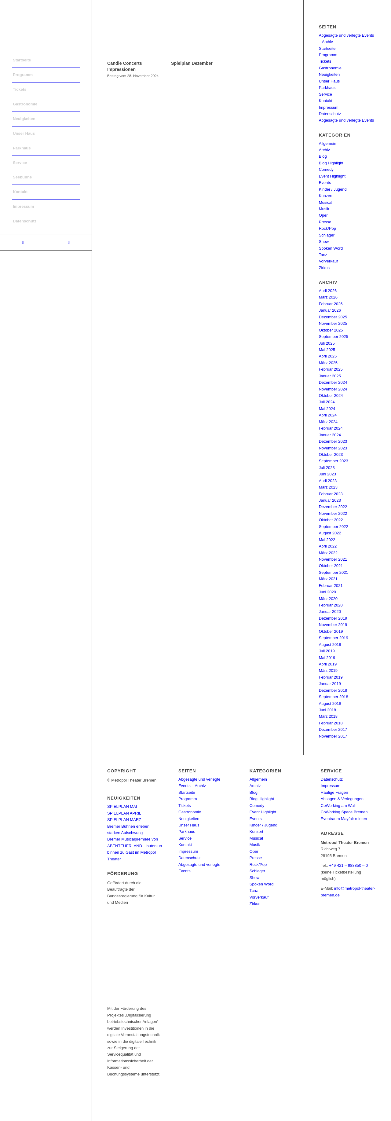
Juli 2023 (327, 467)
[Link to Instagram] (69, 242)
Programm (328, 55)
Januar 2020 (330, 611)
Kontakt (325, 100)
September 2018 (333, 696)
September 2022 (333, 526)
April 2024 (328, 415)
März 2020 (328, 598)
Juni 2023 (327, 474)
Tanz (323, 254)
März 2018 (328, 716)
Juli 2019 (327, 651)
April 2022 (328, 546)
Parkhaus (327, 87)
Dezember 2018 (333, 690)
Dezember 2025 (333, 317)
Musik (324, 209)
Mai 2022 (327, 539)
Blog (323, 156)
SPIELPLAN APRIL (124, 813)
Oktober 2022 (331, 520)
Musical (325, 202)
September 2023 (333, 461)
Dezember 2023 (333, 441)
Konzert (326, 195)
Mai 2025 (327, 349)
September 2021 (333, 572)
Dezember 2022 (333, 506)
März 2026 (328, 297)
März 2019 (328, 670)
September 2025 (333, 336)
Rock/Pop (327, 228)
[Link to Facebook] (23, 242)
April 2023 (328, 480)
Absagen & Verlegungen (342, 799)
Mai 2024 (327, 408)
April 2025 (328, 356)
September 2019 (333, 638)
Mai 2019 (327, 657)
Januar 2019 (330, 683)
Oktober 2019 (331, 631)
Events (325, 182)
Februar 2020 (331, 605)
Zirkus (324, 268)
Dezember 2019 (333, 618)
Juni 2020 (327, 592)
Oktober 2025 (331, 330)
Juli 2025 (327, 343)
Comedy (326, 169)
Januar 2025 (330, 376)
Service (325, 94)
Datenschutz (330, 114)
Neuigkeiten (329, 74)
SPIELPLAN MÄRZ (124, 819)
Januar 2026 (330, 310)
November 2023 (333, 448)
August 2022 (330, 533)
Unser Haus (329, 81)
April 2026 (328, 290)
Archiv (324, 150)
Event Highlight (332, 176)
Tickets (325, 61)
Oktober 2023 (331, 454)
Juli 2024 (327, 402)
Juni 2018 (327, 710)
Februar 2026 (331, 304)
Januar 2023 (330, 500)
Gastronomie (330, 68)
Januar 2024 (330, 435)
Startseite (327, 48)
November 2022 (333, 513)
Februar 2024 (331, 428)
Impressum (328, 107)
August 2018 (330, 703)
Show (324, 241)
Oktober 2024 (331, 395)
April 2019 (328, 664)
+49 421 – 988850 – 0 (348, 865)
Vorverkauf (328, 261)
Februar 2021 (331, 585)
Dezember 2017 (333, 729)
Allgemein (327, 143)
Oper (323, 215)
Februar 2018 (331, 723)
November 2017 (333, 736)
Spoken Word (331, 248)
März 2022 (328, 553)
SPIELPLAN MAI (122, 806)
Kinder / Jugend (333, 189)
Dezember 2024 (333, 382)
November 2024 (333, 389)
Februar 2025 (331, 369)
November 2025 (333, 323)
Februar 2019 (331, 677)
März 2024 (328, 421)
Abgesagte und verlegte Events (346, 120)
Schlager (326, 235)
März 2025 (328, 363)
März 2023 (328, 487)
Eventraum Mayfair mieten (344, 818)
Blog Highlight (331, 163)
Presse (325, 222)
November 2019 (333, 624)
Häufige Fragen (334, 792)
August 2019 (330, 644)
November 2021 (333, 559)
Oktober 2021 (331, 565)
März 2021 (328, 579)
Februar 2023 (331, 494)
